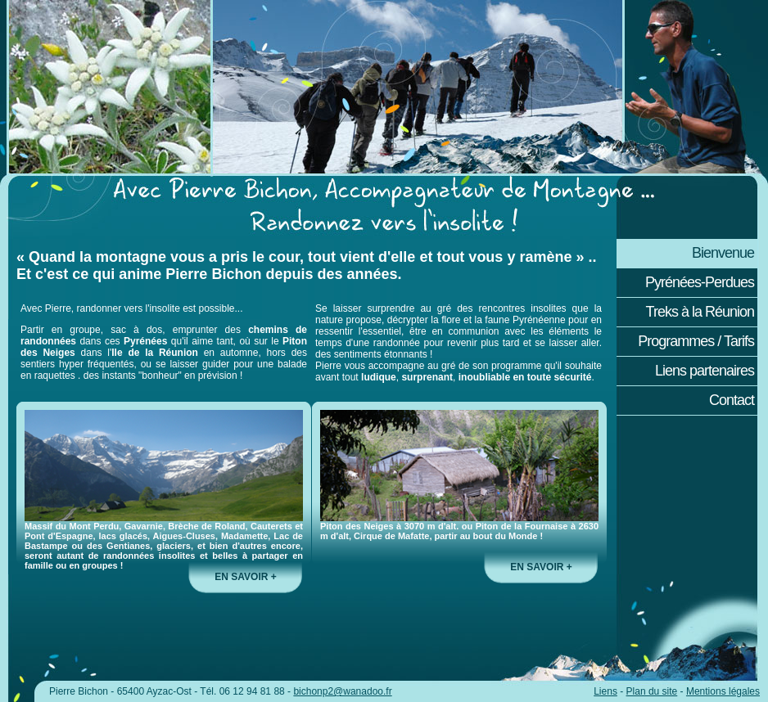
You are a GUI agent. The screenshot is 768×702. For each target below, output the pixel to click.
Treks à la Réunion (700, 312)
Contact (731, 400)
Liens (605, 691)
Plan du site (652, 691)
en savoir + (245, 577)
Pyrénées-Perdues (699, 282)
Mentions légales (723, 691)
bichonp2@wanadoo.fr (342, 691)
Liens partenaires (704, 370)
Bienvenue (723, 253)
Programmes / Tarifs (696, 341)
